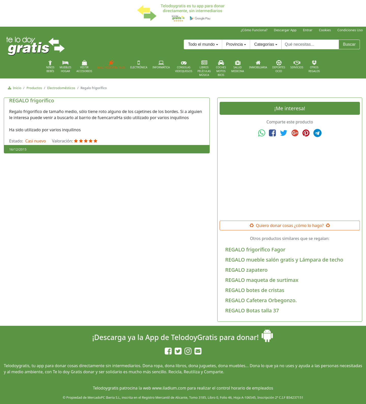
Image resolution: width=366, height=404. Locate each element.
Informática (161, 64)
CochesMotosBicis (221, 68)
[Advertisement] (289, 179)
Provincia (234, 44)
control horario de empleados (245, 388)
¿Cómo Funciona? (254, 30)
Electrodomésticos (111, 64)
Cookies (325, 30)
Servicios (296, 64)
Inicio (16, 88)
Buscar (349, 44)
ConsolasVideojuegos (183, 66)
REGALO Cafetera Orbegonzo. (261, 300)
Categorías (264, 44)
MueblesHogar (65, 66)
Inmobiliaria (258, 64)
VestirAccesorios (84, 66)
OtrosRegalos (314, 66)
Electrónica (138, 64)
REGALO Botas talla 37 (252, 310)
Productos (34, 88)
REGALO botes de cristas (254, 290)
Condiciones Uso (350, 30)
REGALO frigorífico (31, 100)
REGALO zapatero (246, 269)
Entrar (307, 30)
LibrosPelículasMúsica (204, 68)
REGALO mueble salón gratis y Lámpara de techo (284, 259)
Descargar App (285, 30)
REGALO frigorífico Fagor (255, 249)
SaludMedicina (237, 66)
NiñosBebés (50, 66)
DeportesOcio (278, 66)
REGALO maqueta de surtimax (261, 280)
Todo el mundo (201, 44)
